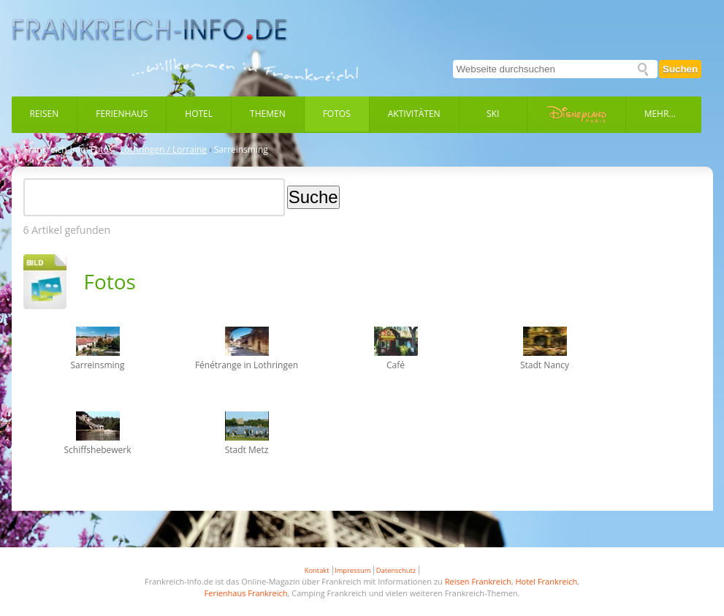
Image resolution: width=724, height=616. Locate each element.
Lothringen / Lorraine (163, 150)
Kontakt (317, 570)
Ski (493, 113)
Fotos (337, 113)
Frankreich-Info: (56, 150)
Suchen (680, 69)
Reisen (44, 113)
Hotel (199, 113)
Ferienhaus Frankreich (246, 593)
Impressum (352, 570)
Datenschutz (396, 570)
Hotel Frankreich (546, 581)
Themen (268, 113)
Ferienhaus (122, 113)
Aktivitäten (414, 113)
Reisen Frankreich (478, 581)
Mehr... (660, 113)
